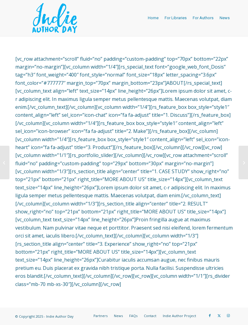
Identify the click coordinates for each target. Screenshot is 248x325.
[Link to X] (219, 315)
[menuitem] (153, 18)
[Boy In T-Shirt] (243, 162)
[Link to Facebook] (209, 315)
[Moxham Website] (4, 162)
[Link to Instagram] (228, 315)
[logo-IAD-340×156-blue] (54, 18)
